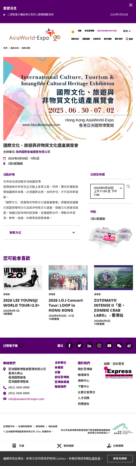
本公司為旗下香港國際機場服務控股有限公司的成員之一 (85, 431)
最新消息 (75, 38)
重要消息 (73, 30)
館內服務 (108, 38)
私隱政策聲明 (25, 426)
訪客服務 (118, 445)
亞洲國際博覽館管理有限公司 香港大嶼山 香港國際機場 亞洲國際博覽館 (27, 375)
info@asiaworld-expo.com (26, 399)
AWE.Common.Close (131, 5)
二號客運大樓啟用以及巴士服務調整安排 (30, 14)
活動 (79, 30)
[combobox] (125, 31)
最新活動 (26, 48)
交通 (21, 445)
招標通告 (83, 404)
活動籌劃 (86, 38)
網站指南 (52, 426)
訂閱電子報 (10, 345)
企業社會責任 (86, 392)
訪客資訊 (97, 38)
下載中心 (83, 386)
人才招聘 (83, 398)
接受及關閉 (120, 458)
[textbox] (107, 191)
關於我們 (119, 38)
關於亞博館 (85, 369)
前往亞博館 (89, 30)
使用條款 (40, 426)
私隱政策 (94, 458)
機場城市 (83, 375)
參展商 (59, 367)
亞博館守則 (8, 426)
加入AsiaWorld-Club (107, 30)
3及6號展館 (15, 163)
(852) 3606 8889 (19, 393)
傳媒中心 (83, 380)
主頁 (5, 48)
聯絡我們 (60, 386)
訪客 (57, 372)
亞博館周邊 (62, 382)
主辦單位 (60, 362)
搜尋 (131, 39)
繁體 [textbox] (125, 31)
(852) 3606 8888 (19, 387)
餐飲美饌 (69, 445)
